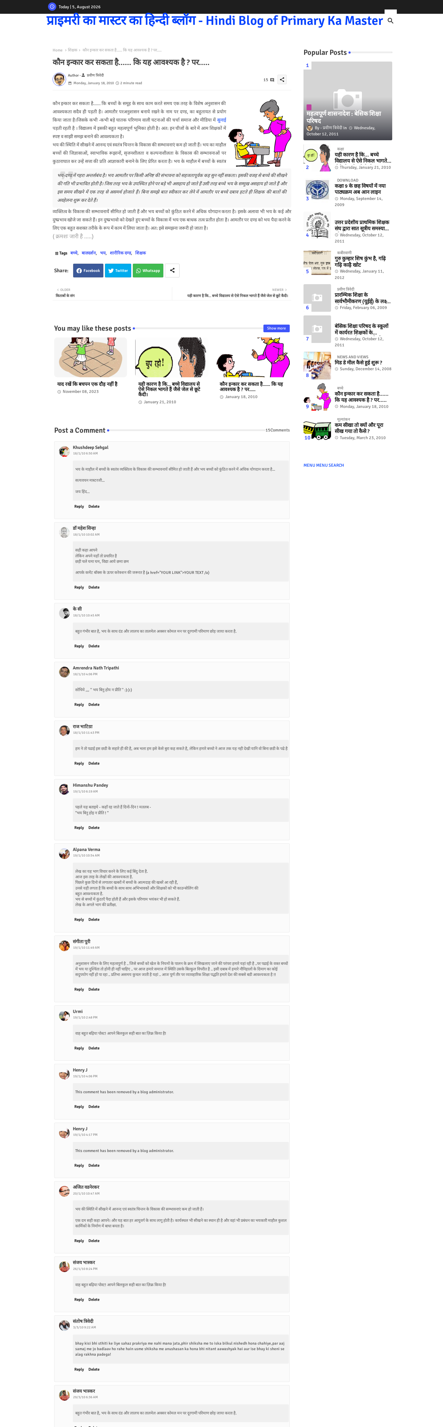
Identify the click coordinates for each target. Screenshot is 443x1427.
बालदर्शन (89, 253)
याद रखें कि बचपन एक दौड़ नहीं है (87, 384)
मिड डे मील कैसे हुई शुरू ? (358, 363)
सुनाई (221, 120)
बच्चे (73, 253)
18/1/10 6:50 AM (85, 453)
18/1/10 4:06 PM (85, 674)
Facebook (92, 270)
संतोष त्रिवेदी (83, 1321)
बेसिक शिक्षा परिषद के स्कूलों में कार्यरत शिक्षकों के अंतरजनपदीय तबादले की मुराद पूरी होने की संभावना (361, 329)
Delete (93, 506)
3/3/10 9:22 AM (84, 1327)
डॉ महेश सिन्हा (84, 528)
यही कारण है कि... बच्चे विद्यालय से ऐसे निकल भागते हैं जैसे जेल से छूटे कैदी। (169, 389)
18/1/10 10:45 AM (86, 615)
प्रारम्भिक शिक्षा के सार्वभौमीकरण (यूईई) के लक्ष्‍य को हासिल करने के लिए (362, 298)
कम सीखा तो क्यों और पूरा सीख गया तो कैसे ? (359, 428)
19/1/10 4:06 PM (85, 1076)
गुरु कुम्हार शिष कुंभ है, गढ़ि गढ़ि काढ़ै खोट (360, 262)
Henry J (80, 1070)
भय (103, 253)
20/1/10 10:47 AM (86, 1193)
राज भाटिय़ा (82, 726)
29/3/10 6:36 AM (85, 1397)
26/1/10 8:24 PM (85, 1269)
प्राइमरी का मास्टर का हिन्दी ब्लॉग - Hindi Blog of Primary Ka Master (215, 20)
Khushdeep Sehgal (91, 447)
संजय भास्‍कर (84, 1262)
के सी (77, 609)
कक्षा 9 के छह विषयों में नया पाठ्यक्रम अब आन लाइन (360, 189)
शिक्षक (72, 50)
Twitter (121, 270)
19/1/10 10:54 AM (86, 855)
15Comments (278, 430)
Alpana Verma (86, 849)
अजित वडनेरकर (86, 1187)
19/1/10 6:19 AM (85, 791)
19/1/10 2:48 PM (85, 1017)
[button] (391, 21)
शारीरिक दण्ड (120, 253)
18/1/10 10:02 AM (86, 535)
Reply (79, 506)
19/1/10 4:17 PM (85, 1135)
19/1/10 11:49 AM (86, 948)
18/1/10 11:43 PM (86, 733)
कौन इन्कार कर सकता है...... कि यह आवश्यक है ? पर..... (251, 387)
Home (58, 50)
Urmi (78, 1011)
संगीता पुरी (81, 941)
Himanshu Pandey (90, 785)
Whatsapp (151, 270)
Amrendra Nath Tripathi (96, 668)
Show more (276, 328)
